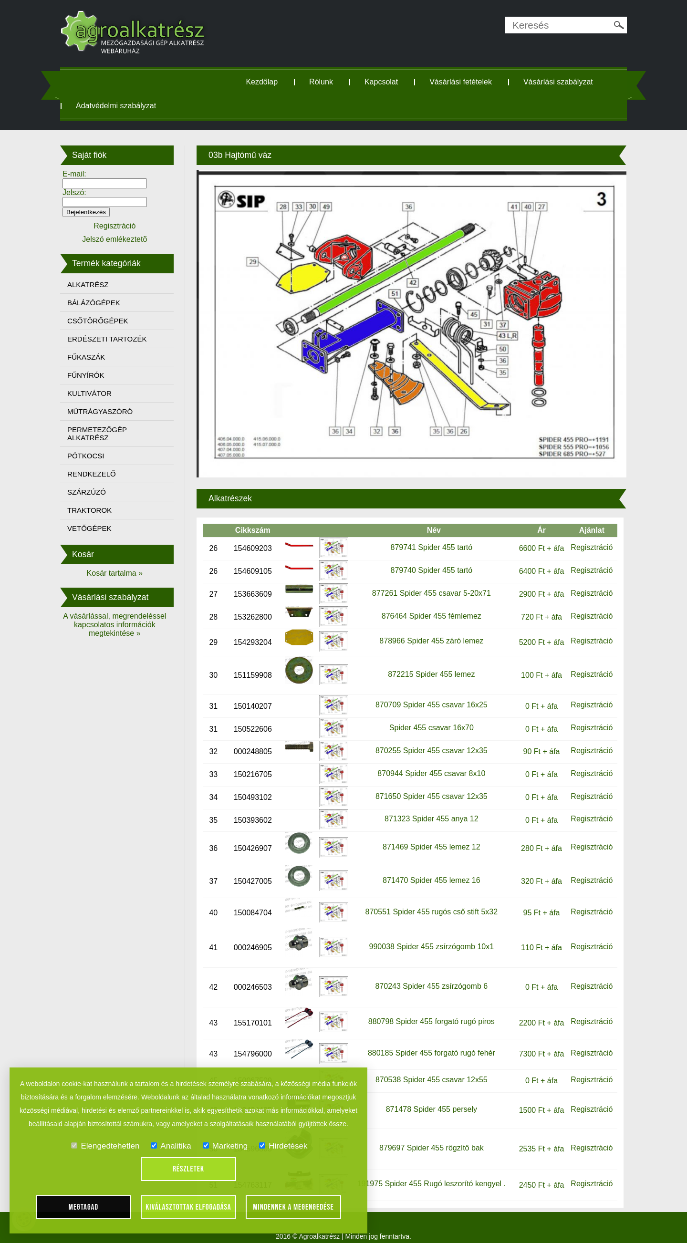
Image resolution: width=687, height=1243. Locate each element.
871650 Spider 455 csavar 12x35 (429, 786)
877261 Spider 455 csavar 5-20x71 (428, 583)
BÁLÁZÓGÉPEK (102, 303)
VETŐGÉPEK (98, 528)
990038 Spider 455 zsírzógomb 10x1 (428, 936)
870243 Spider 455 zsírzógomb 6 (429, 976)
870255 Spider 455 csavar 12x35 (429, 741)
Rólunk (324, 82)
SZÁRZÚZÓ (95, 492)
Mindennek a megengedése (293, 1207)
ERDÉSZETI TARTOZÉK (115, 339)
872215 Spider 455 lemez (428, 664)
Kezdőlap (265, 82)
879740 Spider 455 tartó (429, 561)
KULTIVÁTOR (98, 393)
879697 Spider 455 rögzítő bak (428, 1138)
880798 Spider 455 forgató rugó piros (428, 1012)
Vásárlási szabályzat (561, 82)
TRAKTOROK (98, 510)
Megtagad (84, 1207)
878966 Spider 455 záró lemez (429, 631)
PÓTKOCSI (94, 456)
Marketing (225, 1145)
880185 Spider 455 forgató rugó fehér (428, 1043)
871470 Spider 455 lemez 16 (429, 870)
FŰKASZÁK (95, 357)
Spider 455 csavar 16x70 (428, 718)
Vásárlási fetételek (464, 82)
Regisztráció (584, 538)
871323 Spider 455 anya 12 (429, 809)
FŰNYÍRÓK (94, 375)
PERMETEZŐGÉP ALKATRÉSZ (105, 433)
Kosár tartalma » (121, 573)
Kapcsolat (384, 82)
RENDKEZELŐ (100, 474)
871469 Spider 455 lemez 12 (429, 837)
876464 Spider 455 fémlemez (429, 606)
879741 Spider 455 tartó (429, 538)
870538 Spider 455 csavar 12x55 (429, 1070)
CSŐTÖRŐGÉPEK (106, 321)
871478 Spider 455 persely (428, 1100)
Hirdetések (283, 1145)
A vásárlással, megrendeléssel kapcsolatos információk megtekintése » (121, 624)
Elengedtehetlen (105, 1145)
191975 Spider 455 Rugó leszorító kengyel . (428, 1174)
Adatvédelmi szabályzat (124, 106)
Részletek (188, 1169)
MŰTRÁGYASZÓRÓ (108, 411)
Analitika (171, 1145)
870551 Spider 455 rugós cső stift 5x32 (429, 902)
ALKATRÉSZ (96, 284)
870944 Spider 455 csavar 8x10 (429, 764)
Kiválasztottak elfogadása (188, 1207)
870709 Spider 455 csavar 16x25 (429, 695)
